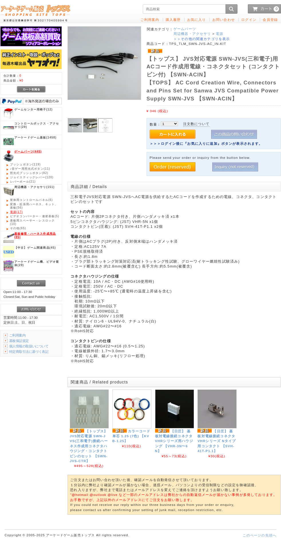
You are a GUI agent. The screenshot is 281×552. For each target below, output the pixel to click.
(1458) (35, 137)
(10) (32, 222)
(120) (32, 177)
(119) (25, 164)
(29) (36, 125)
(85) (35, 235)
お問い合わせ (223, 19)
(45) (35, 247)
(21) (22, 181)
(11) (30, 168)
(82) (29, 173)
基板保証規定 (19, 341)
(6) (31, 199)
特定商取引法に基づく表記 (28, 351)
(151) (34, 187)
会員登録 (270, 19)
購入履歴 (173, 19)
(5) (34, 216)
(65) (18, 228)
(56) (34, 206)
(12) (33, 109)
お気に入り (196, 19)
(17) (16, 211)
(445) (28, 151)
